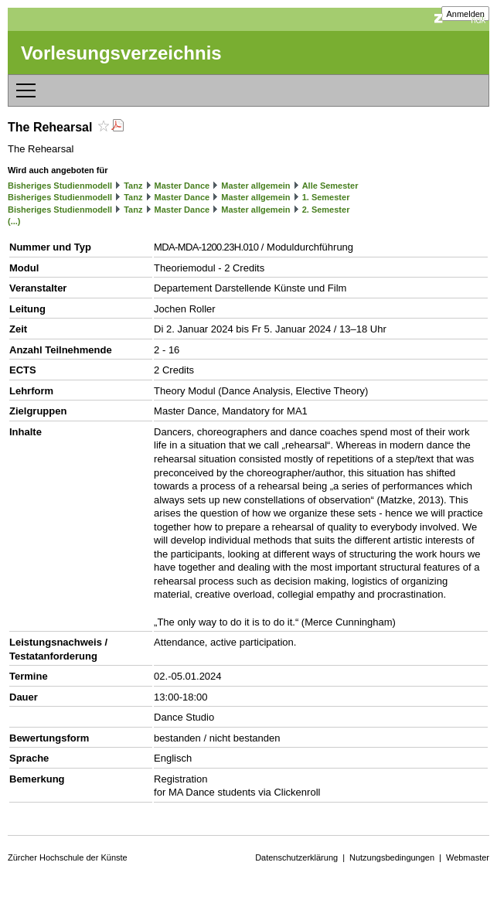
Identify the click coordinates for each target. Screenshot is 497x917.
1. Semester (326, 197)
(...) (14, 221)
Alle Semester (330, 185)
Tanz (133, 185)
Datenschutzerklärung (296, 857)
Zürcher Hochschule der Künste (68, 857)
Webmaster (467, 857)
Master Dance (182, 185)
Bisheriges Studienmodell (60, 185)
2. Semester (326, 209)
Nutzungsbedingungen (391, 857)
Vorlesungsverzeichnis (121, 53)
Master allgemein (255, 185)
